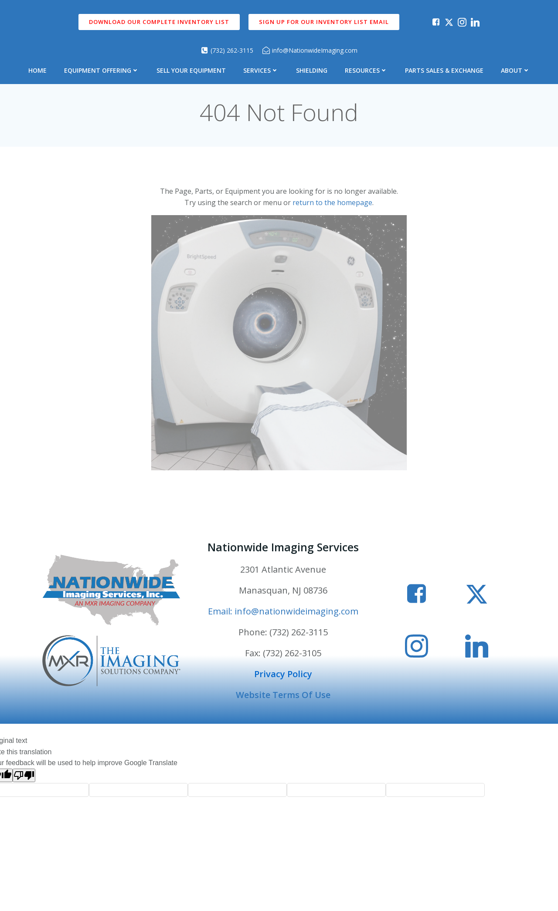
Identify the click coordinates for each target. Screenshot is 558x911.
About (515, 70)
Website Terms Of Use (283, 695)
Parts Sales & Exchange (444, 70)
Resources (366, 70)
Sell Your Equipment (191, 70)
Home (37, 70)
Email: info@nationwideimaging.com (283, 611)
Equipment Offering (101, 70)
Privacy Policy (283, 674)
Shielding (311, 70)
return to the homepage (332, 202)
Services (261, 70)
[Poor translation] (24, 775)
